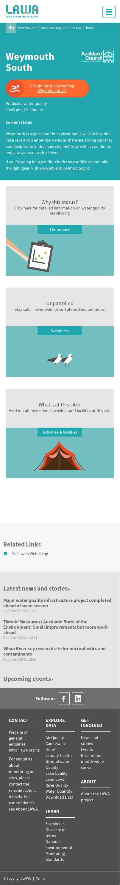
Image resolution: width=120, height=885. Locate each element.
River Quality (57, 785)
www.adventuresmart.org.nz (64, 168)
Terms (40, 878)
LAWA (22, 11)
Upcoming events (28, 679)
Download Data (59, 797)
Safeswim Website (28, 553)
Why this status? (52, 90)
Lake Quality (57, 773)
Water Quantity (59, 791)
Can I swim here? (81, 27)
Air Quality (55, 737)
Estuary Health (59, 755)
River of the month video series (92, 761)
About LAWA (27, 809)
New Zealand (28, 27)
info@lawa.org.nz (24, 750)
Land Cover (56, 779)
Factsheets (55, 823)
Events (87, 749)
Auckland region (53, 27)
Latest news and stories (37, 588)
